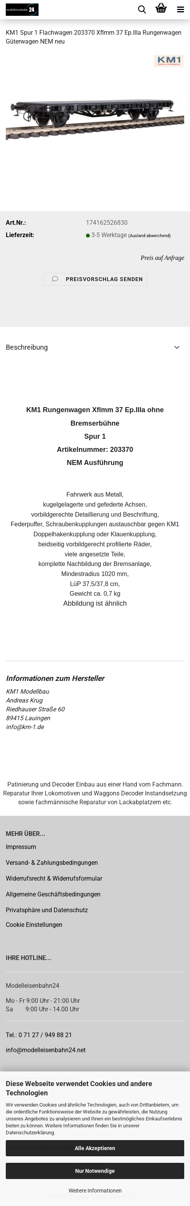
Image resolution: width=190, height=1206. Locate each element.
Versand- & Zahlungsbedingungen (52, 862)
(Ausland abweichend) (149, 235)
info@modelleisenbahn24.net (46, 1050)
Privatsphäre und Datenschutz (47, 910)
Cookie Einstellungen (34, 924)
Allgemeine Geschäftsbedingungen (53, 894)
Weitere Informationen (95, 1190)
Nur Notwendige (95, 1171)
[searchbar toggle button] (141, 9)
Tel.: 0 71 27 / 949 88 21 (39, 1035)
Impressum (21, 847)
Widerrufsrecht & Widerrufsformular (54, 878)
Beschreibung (27, 347)
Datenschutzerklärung (30, 1132)
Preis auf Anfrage (162, 257)
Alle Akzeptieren (95, 1148)
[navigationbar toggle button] (180, 9)
